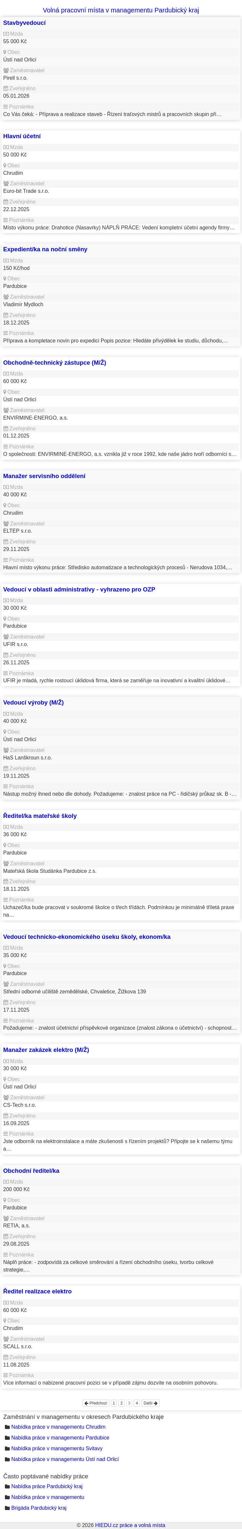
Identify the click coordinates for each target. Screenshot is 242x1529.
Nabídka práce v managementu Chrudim (58, 1427)
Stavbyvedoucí (24, 22)
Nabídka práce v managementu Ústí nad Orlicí (65, 1459)
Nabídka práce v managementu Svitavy (56, 1448)
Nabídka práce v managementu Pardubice (60, 1437)
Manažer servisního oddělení (44, 476)
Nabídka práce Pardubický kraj (46, 1486)
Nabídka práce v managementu (47, 1497)
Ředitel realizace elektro (37, 1291)
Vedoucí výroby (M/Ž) (33, 702)
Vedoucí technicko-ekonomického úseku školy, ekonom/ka (87, 936)
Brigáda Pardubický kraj (38, 1508)
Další (151, 1403)
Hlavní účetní (22, 136)
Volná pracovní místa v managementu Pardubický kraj (121, 10)
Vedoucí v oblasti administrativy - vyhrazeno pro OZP (79, 589)
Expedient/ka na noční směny (45, 249)
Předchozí (95, 1403)
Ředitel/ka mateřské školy (40, 815)
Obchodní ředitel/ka (31, 1170)
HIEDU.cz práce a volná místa (130, 1525)
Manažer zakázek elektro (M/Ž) (46, 1049)
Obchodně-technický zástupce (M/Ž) (54, 362)
